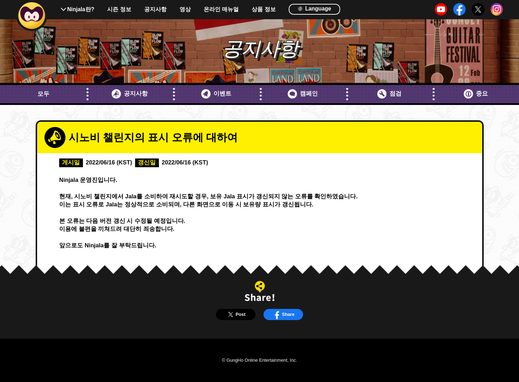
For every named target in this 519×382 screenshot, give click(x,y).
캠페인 (303, 94)
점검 (389, 94)
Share (283, 314)
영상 (185, 9)
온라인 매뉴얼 (221, 9)
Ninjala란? (80, 9)
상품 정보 (263, 9)
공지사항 (155, 9)
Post (235, 314)
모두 (43, 94)
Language (314, 9)
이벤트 (216, 94)
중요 (476, 94)
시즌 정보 (119, 9)
